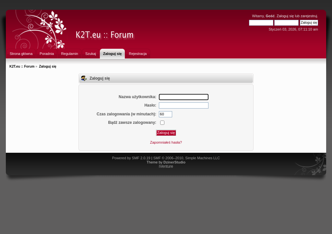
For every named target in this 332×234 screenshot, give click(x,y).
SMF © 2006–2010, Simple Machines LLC (186, 158)
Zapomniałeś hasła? (166, 142)
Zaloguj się (285, 16)
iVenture (166, 166)
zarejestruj (309, 16)
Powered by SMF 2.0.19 (131, 158)
